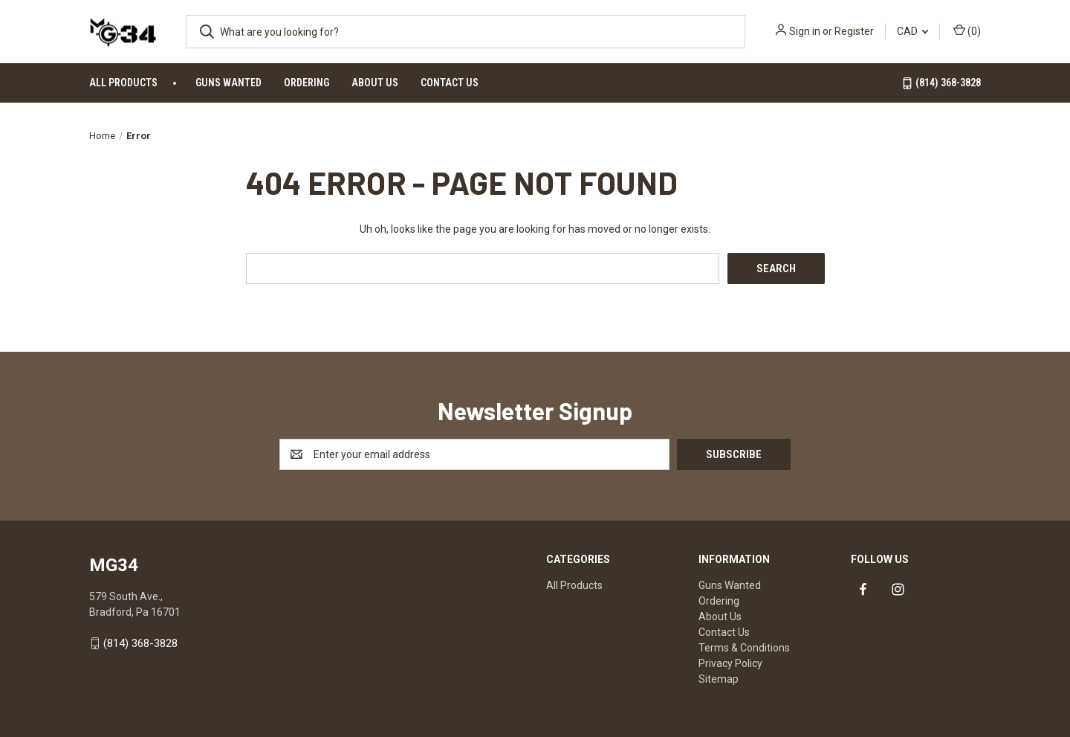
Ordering (306, 82)
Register (854, 31)
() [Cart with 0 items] (967, 30)
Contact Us (450, 82)
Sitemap (718, 679)
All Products (123, 82)
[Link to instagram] (898, 589)
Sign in (804, 31)
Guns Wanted (228, 82)
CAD (912, 31)
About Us (374, 82)
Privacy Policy (730, 663)
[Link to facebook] (863, 589)
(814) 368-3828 (941, 83)
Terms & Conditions (744, 648)
